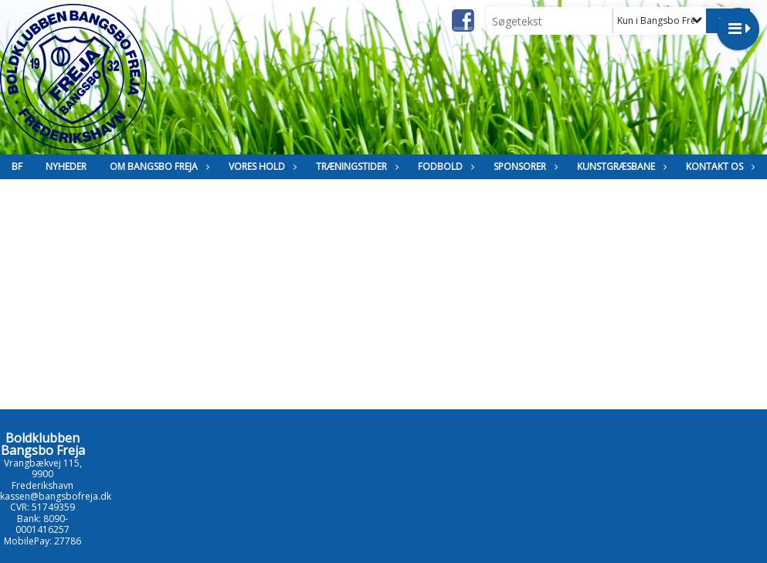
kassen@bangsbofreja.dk (55, 496)
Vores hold (261, 166)
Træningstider (355, 166)
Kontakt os (718, 166)
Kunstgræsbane (620, 166)
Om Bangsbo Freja (157, 166)
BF (17, 166)
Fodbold (444, 166)
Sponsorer (524, 166)
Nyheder (66, 166)
